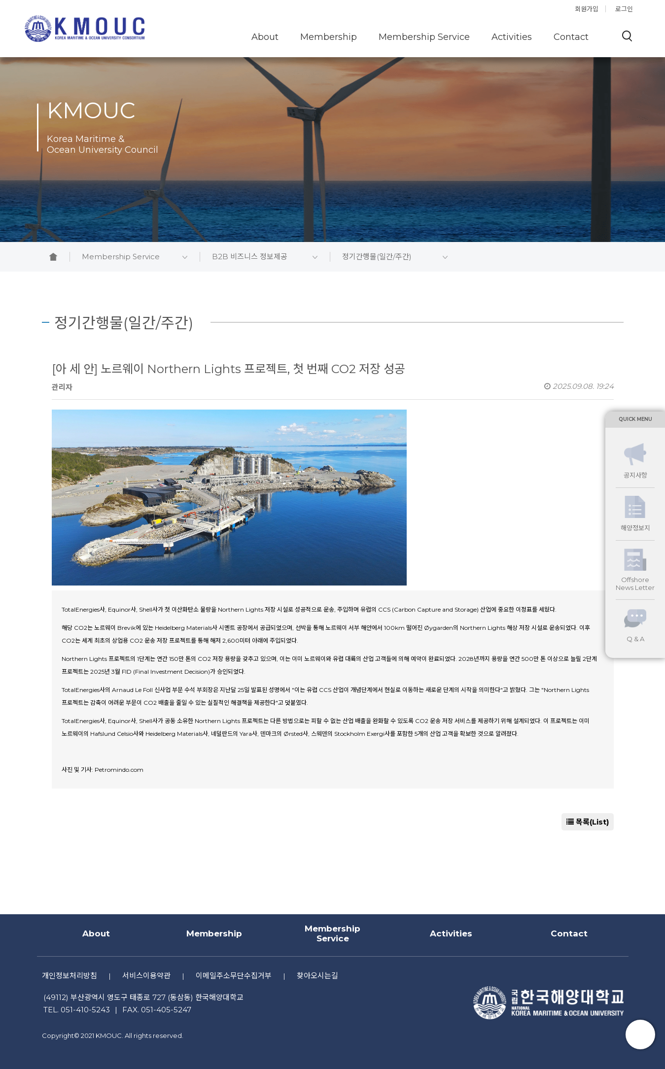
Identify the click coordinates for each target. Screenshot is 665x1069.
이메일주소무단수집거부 (234, 975)
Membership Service (424, 37)
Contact (571, 37)
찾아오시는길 (317, 975)
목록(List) (587, 822)
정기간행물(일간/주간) (395, 257)
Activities (511, 37)
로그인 (624, 9)
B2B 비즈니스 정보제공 (264, 257)
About (265, 37)
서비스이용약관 (146, 975)
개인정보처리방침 (69, 975)
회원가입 (586, 9)
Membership (328, 37)
